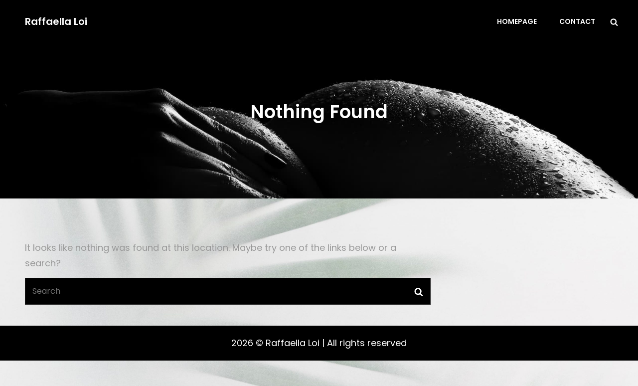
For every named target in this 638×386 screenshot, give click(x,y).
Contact (577, 21)
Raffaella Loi (56, 21)
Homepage (517, 21)
